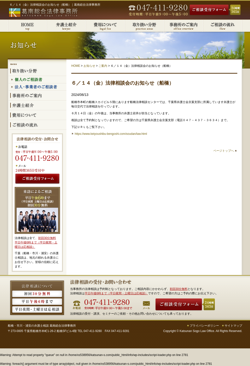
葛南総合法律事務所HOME (27, 26)
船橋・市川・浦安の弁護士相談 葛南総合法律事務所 (42, 325)
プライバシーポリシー (204, 325)
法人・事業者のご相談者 (37, 87)
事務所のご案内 (183, 26)
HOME (75, 66)
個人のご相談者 (37, 80)
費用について (105, 26)
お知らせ (89, 66)
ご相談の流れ (222, 26)
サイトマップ (233, 325)
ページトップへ (223, 150)
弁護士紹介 (66, 26)
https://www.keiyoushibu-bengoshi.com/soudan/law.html (111, 134)
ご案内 (102, 66)
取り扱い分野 (144, 26)
